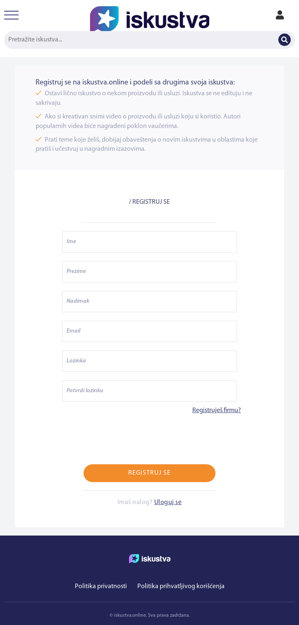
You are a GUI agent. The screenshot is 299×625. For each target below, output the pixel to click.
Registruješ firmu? (216, 410)
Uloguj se (168, 502)
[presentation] (125, 440)
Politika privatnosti (101, 586)
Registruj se (149, 473)
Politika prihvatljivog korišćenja (181, 586)
